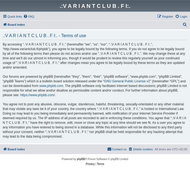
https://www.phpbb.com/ (37, 95)
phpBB (81, 159)
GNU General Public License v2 (127, 81)
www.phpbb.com (51, 86)
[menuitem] (28, 16)
